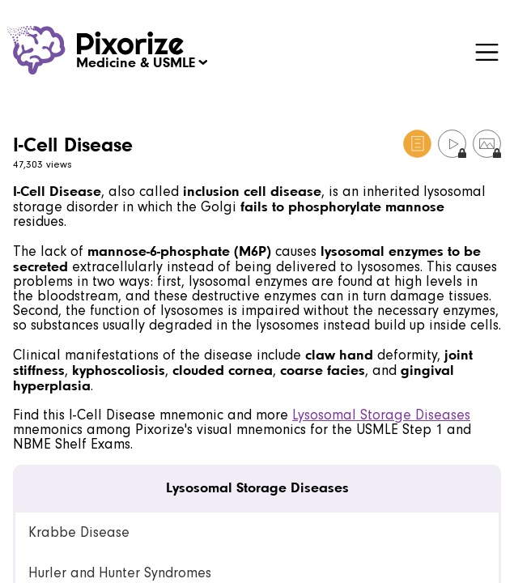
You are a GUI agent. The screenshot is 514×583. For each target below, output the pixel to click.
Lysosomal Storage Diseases (381, 414)
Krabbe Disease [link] (79, 532)
